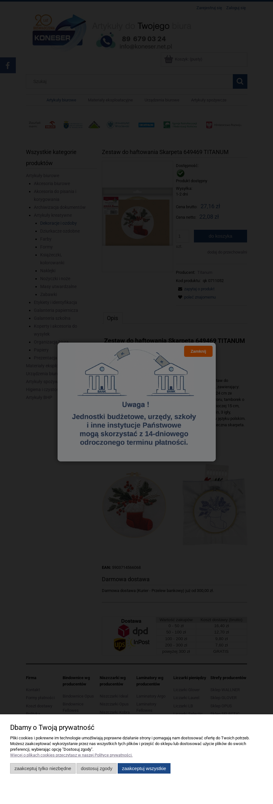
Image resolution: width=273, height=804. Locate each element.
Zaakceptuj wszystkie (144, 768)
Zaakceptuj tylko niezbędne (43, 768)
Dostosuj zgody (96, 768)
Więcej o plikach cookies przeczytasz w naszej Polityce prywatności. (71, 755)
